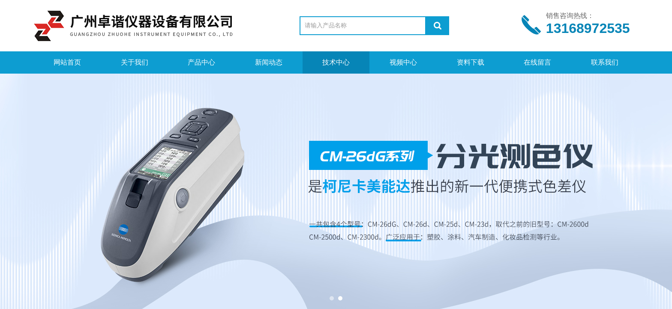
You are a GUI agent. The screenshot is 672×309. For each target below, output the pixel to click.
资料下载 (470, 62)
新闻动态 (268, 62)
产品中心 (201, 62)
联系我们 (604, 62)
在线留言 (537, 62)
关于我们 (134, 62)
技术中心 (336, 62)
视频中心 (403, 62)
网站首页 (67, 62)
